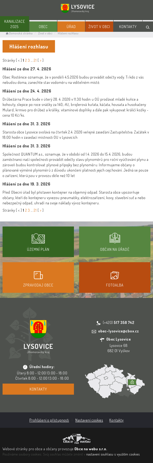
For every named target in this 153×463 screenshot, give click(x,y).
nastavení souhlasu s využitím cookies (113, 454)
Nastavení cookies (89, 420)
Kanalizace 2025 (14, 24)
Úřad (71, 26)
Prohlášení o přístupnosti (49, 420)
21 (35, 60)
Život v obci (99, 26)
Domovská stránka (19, 33)
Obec (43, 26)
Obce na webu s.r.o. (90, 448)
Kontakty (128, 26)
